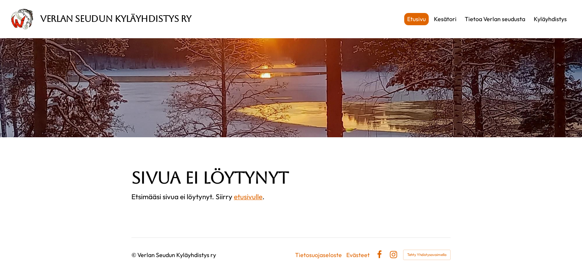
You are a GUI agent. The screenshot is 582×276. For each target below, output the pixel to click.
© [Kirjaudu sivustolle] (134, 255)
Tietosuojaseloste (318, 255)
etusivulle (248, 196)
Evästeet (358, 255)
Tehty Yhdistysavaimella (427, 254)
